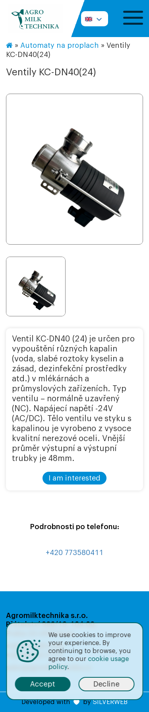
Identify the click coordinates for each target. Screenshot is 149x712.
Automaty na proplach (59, 45)
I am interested (74, 478)
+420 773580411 (74, 552)
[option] (74, 169)
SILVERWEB (110, 702)
